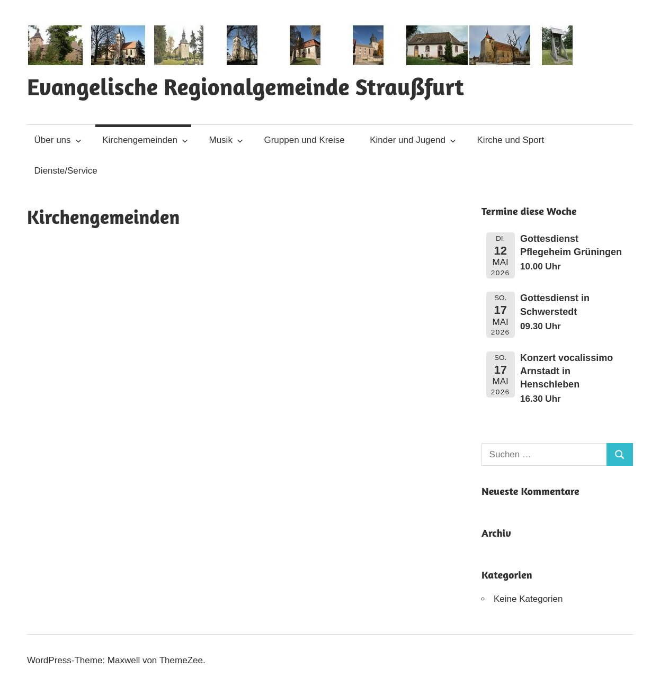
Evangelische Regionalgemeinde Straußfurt (245, 87)
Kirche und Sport (511, 140)
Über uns (58, 140)
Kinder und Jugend (413, 140)
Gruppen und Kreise (304, 140)
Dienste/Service (65, 171)
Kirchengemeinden (145, 140)
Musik (226, 140)
